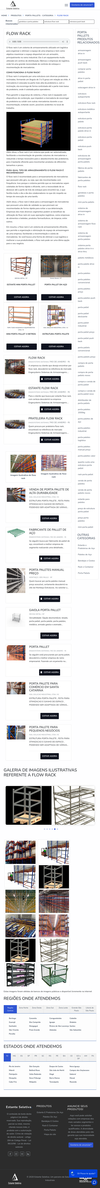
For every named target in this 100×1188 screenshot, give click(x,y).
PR (35, 1056)
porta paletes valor (86, 455)
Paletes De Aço (50, 1116)
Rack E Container (50, 1125)
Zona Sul (50, 1007)
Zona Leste (63, 1007)
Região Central (10, 1009)
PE (57, 1056)
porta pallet (83, 307)
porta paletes (84, 273)
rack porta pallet (85, 474)
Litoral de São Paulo (90, 1009)
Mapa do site (50, 1134)
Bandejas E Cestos (49, 1121)
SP (28, 1056)
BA (64, 1056)
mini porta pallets (86, 202)
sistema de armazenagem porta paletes (84, 236)
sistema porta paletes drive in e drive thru (86, 248)
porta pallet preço (86, 332)
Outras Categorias (86, 536)
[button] (43, 828)
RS (50, 1056)
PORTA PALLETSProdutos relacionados (88, 37)
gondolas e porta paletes (28, 21)
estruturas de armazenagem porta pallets (84, 158)
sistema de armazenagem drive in (84, 211)
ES (21, 1056)
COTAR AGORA (21, 297)
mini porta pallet (85, 527)
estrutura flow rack (51, 21)
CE (71, 1056)
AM (85, 1056)
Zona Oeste (37, 1007)
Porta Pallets (84, 573)
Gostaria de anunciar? (82, 4)
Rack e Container (86, 566)
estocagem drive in (86, 87)
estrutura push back (77, 21)
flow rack (82, 186)
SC (43, 1056)
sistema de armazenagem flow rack (87, 223)
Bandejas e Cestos (86, 560)
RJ (7, 1056)
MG (14, 1056)
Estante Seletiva (19, 1107)
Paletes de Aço (85, 554)
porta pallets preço (86, 356)
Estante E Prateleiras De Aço (50, 1112)
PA (93, 1056)
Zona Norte (23, 1007)
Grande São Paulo (76, 1009)
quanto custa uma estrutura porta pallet (86, 465)
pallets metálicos (86, 257)
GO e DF (78, 1057)
